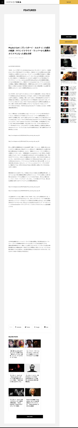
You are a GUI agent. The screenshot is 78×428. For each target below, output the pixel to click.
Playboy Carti (21, 57)
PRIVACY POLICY (12, 415)
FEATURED (5, 419)
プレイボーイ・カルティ (13, 57)
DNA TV (4, 415)
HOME (4, 413)
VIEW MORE (30, 394)
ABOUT (4, 422)
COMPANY (11, 417)
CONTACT (11, 413)
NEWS (4, 417)
